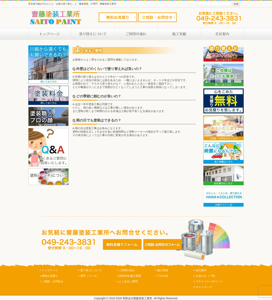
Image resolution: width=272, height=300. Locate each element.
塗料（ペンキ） (89, 275)
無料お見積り (50, 275)
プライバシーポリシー (209, 281)
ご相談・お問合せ (52, 281)
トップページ (50, 270)
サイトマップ (204, 287)
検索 (236, 4)
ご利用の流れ (127, 270)
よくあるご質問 (128, 281)
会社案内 (201, 270)
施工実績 (162, 270)
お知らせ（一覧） (206, 275)
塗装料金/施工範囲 (130, 275)
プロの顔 (162, 275)
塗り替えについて (91, 270)
